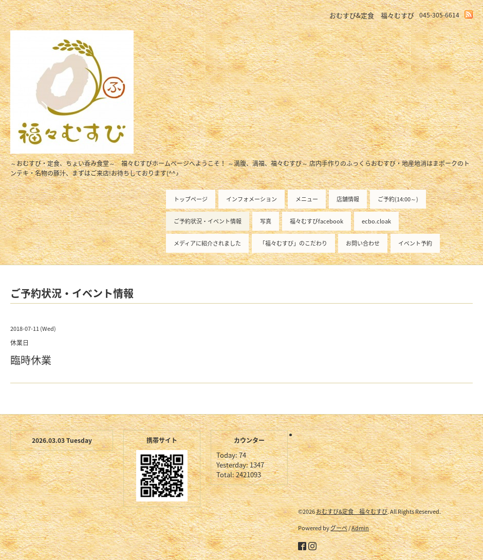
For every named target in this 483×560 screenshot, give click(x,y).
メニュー (306, 199)
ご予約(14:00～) (398, 199)
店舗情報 (348, 199)
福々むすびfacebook (316, 221)
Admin (360, 528)
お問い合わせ (363, 243)
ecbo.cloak (376, 221)
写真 (265, 221)
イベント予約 (415, 243)
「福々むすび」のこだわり (293, 243)
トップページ (191, 199)
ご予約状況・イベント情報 (208, 221)
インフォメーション (251, 199)
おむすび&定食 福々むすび (351, 511)
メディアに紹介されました (207, 243)
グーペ (338, 528)
